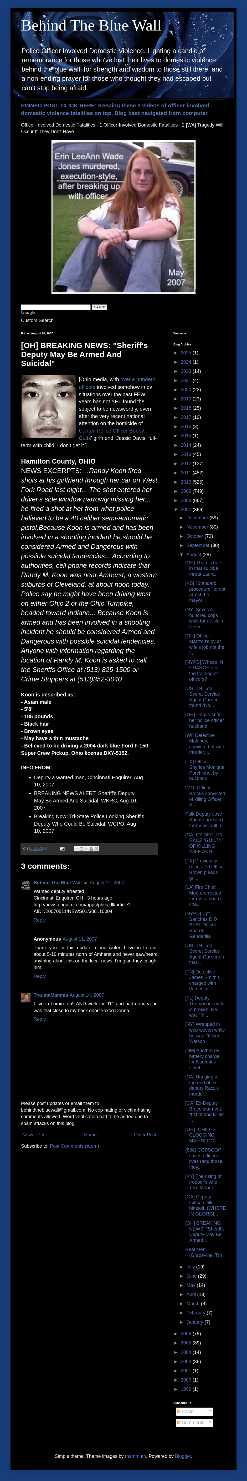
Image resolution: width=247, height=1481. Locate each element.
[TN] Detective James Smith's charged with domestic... (202, 980)
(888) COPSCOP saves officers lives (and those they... (203, 1158)
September (198, 545)
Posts (185, 1411)
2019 (187, 398)
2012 (187, 463)
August (194, 554)
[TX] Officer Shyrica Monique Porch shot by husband (204, 770)
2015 (187, 435)
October (195, 536)
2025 (187, 352)
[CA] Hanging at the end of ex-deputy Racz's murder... (202, 1085)
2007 (187, 509)
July (191, 1266)
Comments (190, 1422)
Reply (40, 920)
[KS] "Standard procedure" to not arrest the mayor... (205, 592)
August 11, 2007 (107, 882)
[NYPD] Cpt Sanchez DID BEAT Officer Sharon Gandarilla (201, 925)
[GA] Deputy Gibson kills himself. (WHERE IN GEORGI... (205, 1205)
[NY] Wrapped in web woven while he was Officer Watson (205, 1033)
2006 (187, 1333)
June (192, 1276)
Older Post (145, 1134)
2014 (187, 445)
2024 (187, 362)
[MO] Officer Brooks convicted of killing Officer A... (205, 796)
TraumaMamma (51, 995)
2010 (187, 482)
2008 (187, 500)
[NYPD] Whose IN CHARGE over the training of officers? (204, 671)
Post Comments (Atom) (74, 1146)
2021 (187, 380)
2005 (187, 1343)
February (196, 1313)
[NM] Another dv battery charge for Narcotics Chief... (202, 1059)
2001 (187, 1370)
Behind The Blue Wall (91, 25)
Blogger (183, 1456)
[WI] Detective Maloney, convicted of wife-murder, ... (205, 744)
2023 (187, 371)
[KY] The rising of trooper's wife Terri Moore (203, 1182)
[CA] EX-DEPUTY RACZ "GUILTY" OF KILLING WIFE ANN (204, 843)
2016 (187, 426)
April (191, 1294)
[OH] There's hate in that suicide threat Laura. (203, 568)
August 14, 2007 (87, 995)
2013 (187, 454)
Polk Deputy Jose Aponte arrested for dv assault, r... (205, 819)
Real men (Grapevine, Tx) (203, 1252)
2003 (187, 1361)
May (191, 1285)
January (195, 1322)
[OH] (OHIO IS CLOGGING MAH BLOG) (200, 1135)
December (197, 517)
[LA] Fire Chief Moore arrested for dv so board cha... (203, 896)
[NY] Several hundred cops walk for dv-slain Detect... (204, 618)
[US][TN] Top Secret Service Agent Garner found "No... (202, 697)
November (197, 527)
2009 (187, 491)
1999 (187, 1389)
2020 (187, 389)
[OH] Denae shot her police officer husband (204, 720)
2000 (187, 1380)
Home (90, 1134)
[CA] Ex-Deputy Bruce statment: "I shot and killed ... (204, 1112)
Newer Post (34, 1134)
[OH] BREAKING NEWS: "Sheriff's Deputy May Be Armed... (205, 1232)
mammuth (135, 1456)
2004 (187, 1352)
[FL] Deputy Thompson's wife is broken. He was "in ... (205, 1006)
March (193, 1303)
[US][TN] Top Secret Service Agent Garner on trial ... (204, 954)
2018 (187, 408)
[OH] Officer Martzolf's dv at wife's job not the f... (204, 644)
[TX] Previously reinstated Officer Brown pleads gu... (205, 869)
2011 (187, 472)
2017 (187, 417)
